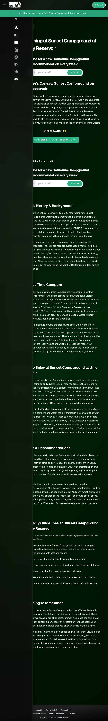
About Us (39, 710)
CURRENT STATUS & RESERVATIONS (58, 143)
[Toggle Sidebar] (4, 5)
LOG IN (99, 5)
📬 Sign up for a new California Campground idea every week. (54, 13)
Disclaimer (70, 714)
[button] (4, 21)
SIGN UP (78, 72)
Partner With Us (52, 710)
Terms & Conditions (56, 714)
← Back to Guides (28, 26)
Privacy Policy (66, 710)
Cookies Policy (39, 714)
